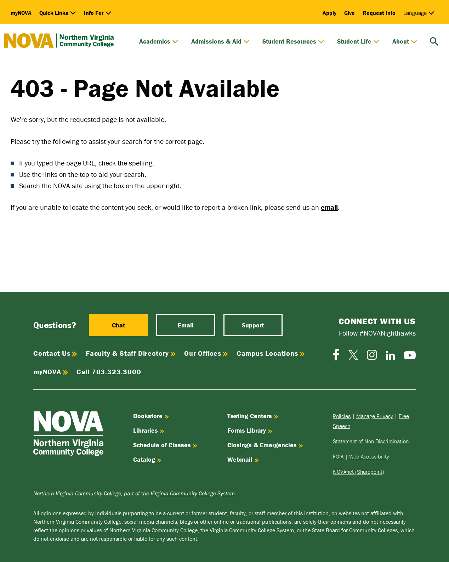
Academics (158, 41)
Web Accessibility (369, 456)
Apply (329, 12)
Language (418, 13)
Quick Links (57, 13)
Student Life (358, 41)
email (329, 207)
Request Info (379, 12)
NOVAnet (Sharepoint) (358, 471)
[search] (434, 40)
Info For (98, 13)
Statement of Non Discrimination (371, 441)
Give (349, 12)
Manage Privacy (374, 416)
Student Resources (293, 41)
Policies (342, 416)
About (404, 41)
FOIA (338, 456)
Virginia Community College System (192, 493)
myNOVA (21, 12)
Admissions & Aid (220, 41)
